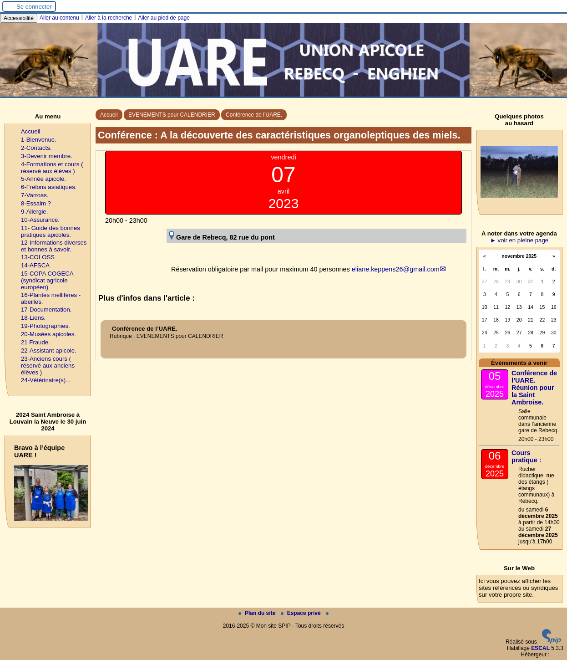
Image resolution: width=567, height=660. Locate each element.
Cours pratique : (526, 456)
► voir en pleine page (519, 240)
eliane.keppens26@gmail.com (396, 269)
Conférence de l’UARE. (254, 115)
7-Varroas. (35, 195)
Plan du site (257, 613)
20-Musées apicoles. (48, 334)
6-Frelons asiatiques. (48, 187)
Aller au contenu (59, 18)
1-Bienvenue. (38, 139)
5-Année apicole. (43, 178)
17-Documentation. (46, 309)
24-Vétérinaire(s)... (46, 380)
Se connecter (34, 6)
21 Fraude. (35, 342)
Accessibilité (19, 18)
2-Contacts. (36, 147)
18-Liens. (33, 317)
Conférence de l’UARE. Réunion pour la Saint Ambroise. (534, 387)
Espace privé (301, 613)
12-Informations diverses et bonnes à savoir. (53, 246)
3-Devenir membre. (46, 156)
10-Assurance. (40, 219)
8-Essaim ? (36, 203)
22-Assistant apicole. (48, 350)
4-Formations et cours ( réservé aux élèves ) (52, 167)
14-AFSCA (35, 265)
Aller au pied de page (163, 18)
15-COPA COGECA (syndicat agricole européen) (47, 280)
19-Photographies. (45, 325)
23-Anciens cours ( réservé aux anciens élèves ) (48, 365)
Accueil (109, 115)
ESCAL (540, 648)
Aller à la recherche (108, 18)
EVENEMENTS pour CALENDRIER (171, 115)
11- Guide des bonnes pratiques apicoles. (50, 231)
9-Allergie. (34, 211)
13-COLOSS (38, 257)
